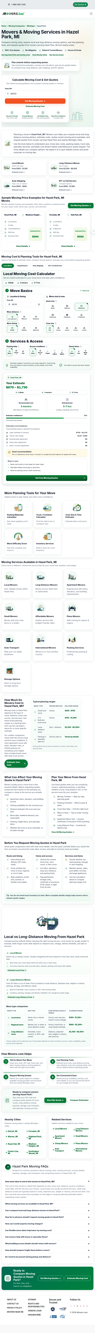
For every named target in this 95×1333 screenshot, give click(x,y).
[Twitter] (74, 1306)
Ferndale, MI (34, 1131)
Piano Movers (82, 1143)
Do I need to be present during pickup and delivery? (47, 1257)
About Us (11, 1299)
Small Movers (82, 1136)
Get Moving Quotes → (35, 101)
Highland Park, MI (35, 1137)
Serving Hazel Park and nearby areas (15, 55)
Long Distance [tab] (22, 266)
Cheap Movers (61, 1143)
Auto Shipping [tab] (38, 266)
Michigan (31, 26)
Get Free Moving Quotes (60, 478)
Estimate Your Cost (16, 763)
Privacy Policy (14, 1308)
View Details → (23, 246)
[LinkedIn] (84, 1306)
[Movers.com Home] (13, 13)
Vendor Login (34, 1311)
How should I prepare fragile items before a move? (47, 1250)
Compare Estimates (79, 1100)
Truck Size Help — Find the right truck (72, 809)
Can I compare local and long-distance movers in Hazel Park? (47, 1210)
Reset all (84, 291)
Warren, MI (13, 1136)
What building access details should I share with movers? (47, 1243)
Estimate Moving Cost (35, 106)
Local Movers (61, 1129)
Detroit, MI (12, 1131)
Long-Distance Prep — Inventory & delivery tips (71, 826)
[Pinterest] (87, 1306)
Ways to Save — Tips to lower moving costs (72, 814)
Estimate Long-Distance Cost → (21, 997)
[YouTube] (77, 1306)
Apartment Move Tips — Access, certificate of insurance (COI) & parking (73, 820)
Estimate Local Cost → (17, 970)
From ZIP (8, 89)
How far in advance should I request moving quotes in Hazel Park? (47, 1217)
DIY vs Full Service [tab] (55, 266)
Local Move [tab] (7, 266)
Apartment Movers (60, 1137)
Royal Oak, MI (14, 1144)
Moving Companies (17, 26)
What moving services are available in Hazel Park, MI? (47, 1204)
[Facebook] (71, 1306)
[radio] (12, 317)
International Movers (81, 1150)
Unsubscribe (34, 1315)
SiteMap (32, 1299)
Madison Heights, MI (34, 1145)
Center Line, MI (13, 1152)
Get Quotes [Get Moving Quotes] (80, 4)
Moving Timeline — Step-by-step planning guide (70, 797)
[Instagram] (80, 1306)
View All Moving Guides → (62, 832)
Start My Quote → (55, 1100)
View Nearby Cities (39, 55)
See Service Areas (56, 55)
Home (3, 26)
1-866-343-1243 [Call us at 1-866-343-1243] (17, 4)
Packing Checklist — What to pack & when (72, 804)
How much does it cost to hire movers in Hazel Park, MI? (47, 1181)
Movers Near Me (15, 1312)
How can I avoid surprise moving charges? (47, 1224)
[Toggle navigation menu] (91, 13)
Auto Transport (59, 1150)
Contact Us (13, 1304)
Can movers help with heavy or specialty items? (47, 1237)
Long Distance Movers (82, 1130)
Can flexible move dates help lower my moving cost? (47, 1230)
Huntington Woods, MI (34, 1152)
